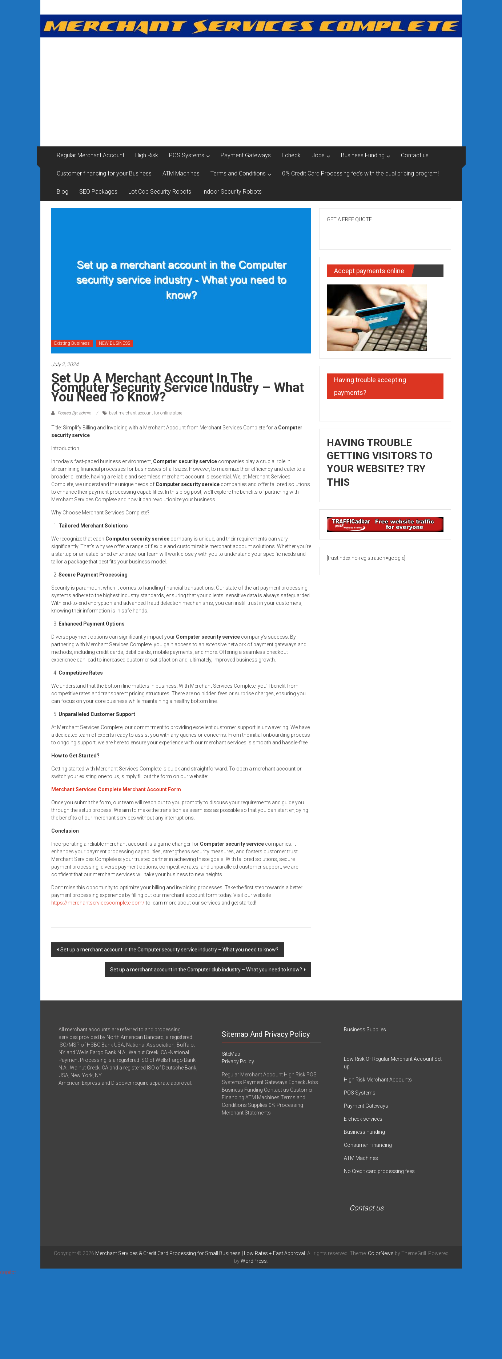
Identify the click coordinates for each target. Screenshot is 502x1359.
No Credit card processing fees (379, 1171)
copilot (8, 1272)
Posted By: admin (74, 413)
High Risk (146, 155)
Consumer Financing (368, 1145)
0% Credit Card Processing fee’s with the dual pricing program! (360, 173)
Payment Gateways (246, 155)
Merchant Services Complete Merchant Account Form (116, 789)
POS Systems (186, 155)
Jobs (318, 155)
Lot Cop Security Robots (159, 191)
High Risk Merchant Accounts (378, 1080)
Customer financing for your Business (104, 173)
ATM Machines (181, 173)
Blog (62, 191)
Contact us (415, 155)
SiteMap (231, 1054)
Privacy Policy (238, 1061)
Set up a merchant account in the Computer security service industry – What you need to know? (169, 949)
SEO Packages (98, 191)
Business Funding (363, 155)
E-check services (363, 1119)
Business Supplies (365, 1029)
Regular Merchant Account (90, 155)
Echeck (291, 155)
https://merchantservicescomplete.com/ (98, 903)
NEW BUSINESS (114, 343)
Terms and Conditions (238, 173)
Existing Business (72, 343)
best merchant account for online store (145, 413)
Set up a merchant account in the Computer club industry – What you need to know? (206, 969)
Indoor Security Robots (232, 191)
